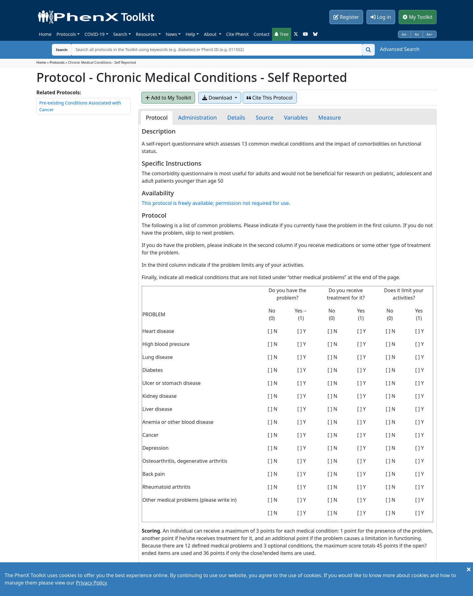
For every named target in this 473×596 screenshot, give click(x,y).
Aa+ (430, 34)
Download (217, 97)
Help (190, 34)
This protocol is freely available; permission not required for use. (216, 203)
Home (45, 34)
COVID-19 (95, 34)
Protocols (66, 34)
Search (120, 34)
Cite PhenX (237, 34)
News (171, 34)
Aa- (404, 34)
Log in (380, 17)
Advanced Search (400, 49)
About (211, 34)
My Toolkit (418, 17)
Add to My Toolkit (168, 97)
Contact (261, 34)
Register (346, 17)
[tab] (156, 118)
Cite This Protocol (270, 97)
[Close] (468, 569)
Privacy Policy (91, 582)
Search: (57, 49)
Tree (281, 34)
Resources (146, 34)
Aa (417, 34)
